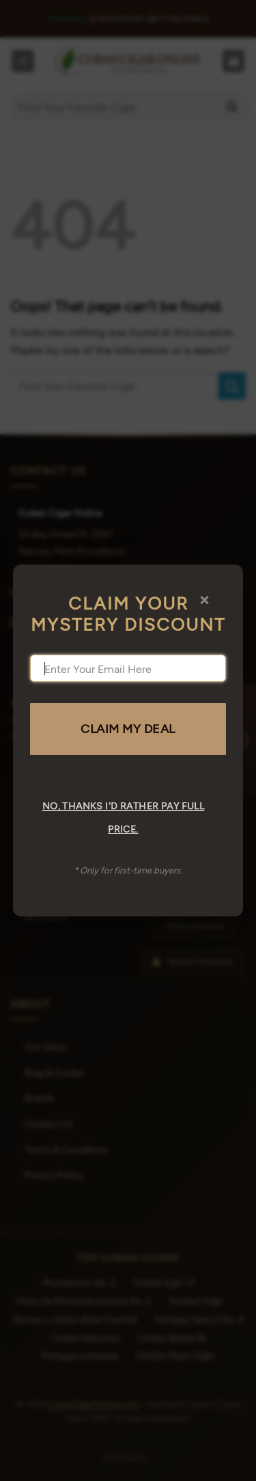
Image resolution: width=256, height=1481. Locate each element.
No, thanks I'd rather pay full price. (123, 817)
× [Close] (204, 598)
